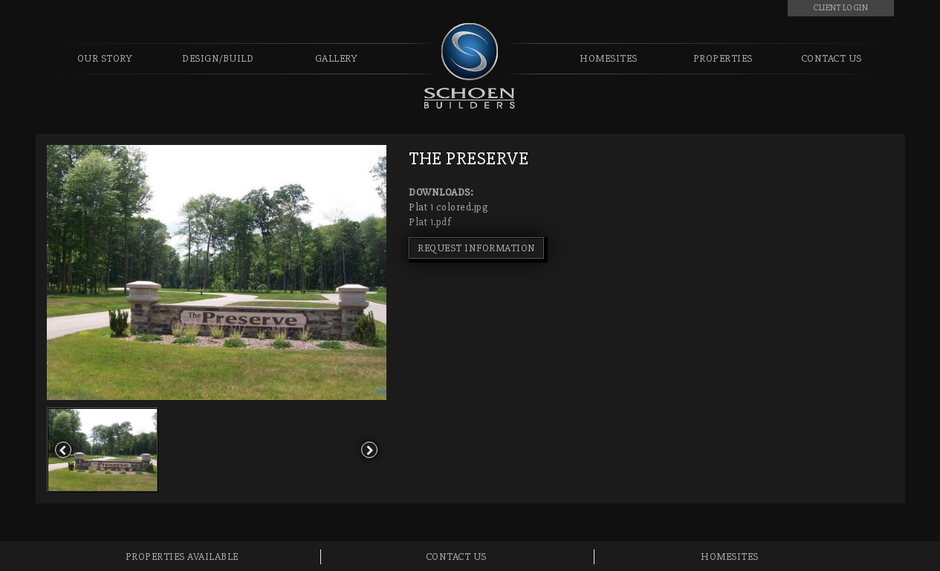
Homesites (609, 58)
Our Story (105, 58)
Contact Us (831, 58)
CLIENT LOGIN (840, 7)
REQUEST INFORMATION (477, 248)
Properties (723, 58)
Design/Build (217, 58)
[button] (64, 449)
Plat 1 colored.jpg (448, 207)
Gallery (336, 58)
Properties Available (182, 556)
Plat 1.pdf (430, 222)
